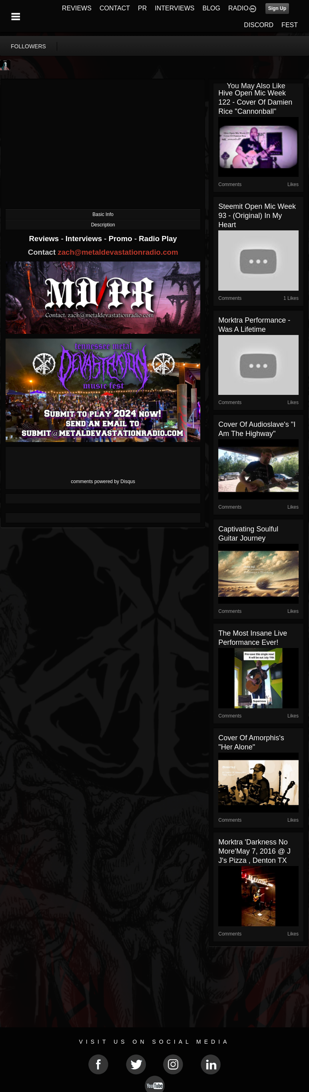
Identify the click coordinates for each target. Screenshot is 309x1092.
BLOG (211, 8)
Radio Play (158, 238)
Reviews (45, 238)
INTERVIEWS (174, 8)
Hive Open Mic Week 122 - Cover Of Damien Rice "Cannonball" (255, 102)
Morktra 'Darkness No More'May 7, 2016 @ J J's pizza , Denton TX (254, 851)
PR (142, 8)
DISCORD (258, 25)
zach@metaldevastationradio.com (118, 252)
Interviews (85, 238)
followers (28, 46)
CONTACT (115, 8)
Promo (121, 238)
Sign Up (277, 8)
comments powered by (103, 481)
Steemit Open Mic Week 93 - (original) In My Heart (257, 215)
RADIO (238, 8)
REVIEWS (77, 8)
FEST (289, 25)
